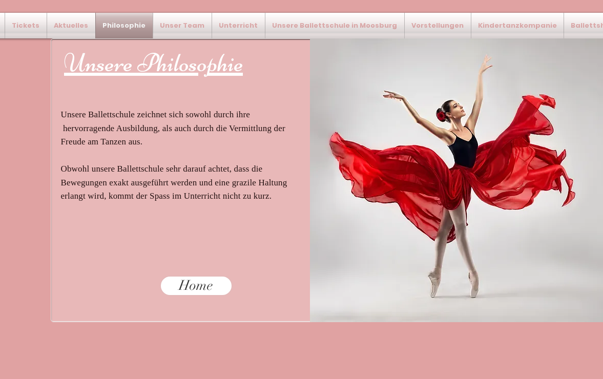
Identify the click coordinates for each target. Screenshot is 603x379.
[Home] (196, 286)
